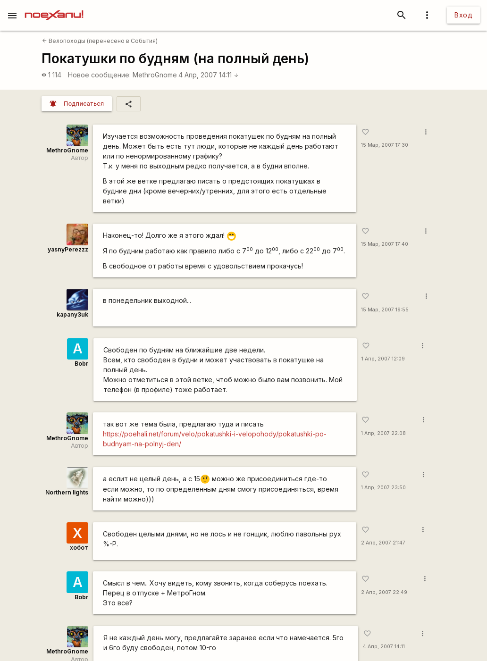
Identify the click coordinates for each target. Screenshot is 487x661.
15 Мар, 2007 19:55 (385, 310)
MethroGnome (155, 75)
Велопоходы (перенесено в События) (100, 40)
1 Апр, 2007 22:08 (383, 433)
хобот (79, 547)
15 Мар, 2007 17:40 (384, 244)
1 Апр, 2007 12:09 (383, 359)
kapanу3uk (72, 314)
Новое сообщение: (99, 75)
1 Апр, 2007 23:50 (383, 488)
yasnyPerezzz (68, 249)
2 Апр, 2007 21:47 (383, 543)
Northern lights (66, 492)
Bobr (81, 363)
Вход (463, 15)
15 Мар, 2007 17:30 (384, 145)
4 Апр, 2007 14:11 (208, 75)
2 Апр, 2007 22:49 (384, 592)
